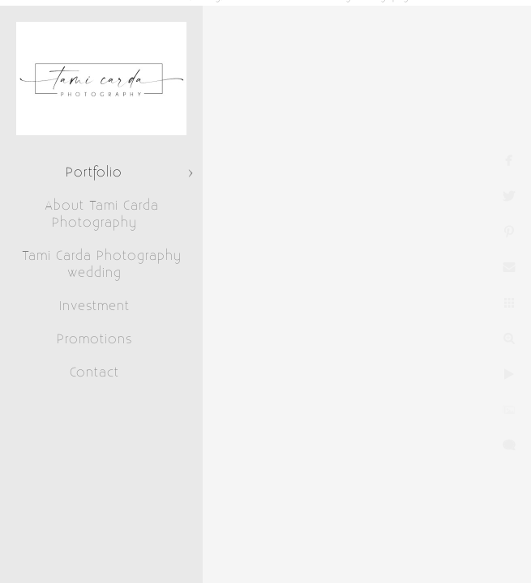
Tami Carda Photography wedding (102, 264)
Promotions (94, 339)
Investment (94, 306)
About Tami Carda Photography (102, 214)
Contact (94, 372)
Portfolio (94, 172)
